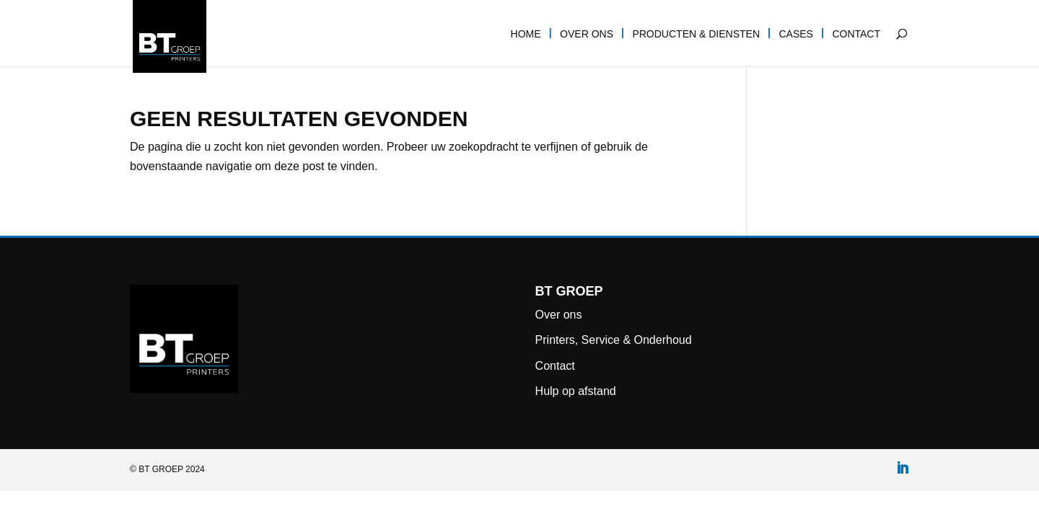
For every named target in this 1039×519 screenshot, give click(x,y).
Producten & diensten (696, 34)
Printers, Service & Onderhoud (613, 340)
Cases (795, 34)
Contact (856, 34)
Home (526, 34)
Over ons (586, 34)
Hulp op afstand (575, 391)
